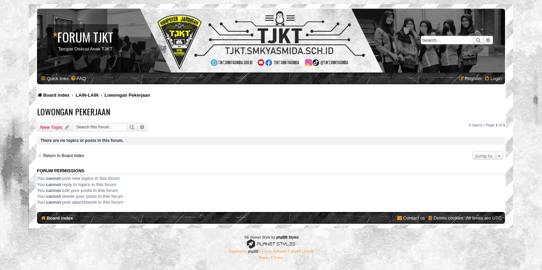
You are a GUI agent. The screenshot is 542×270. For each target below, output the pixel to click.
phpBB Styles (287, 237)
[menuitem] (78, 79)
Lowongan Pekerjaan (73, 111)
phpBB (253, 251)
